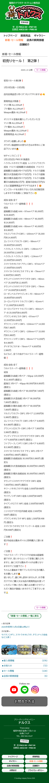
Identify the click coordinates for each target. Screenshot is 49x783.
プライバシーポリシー (36, 770)
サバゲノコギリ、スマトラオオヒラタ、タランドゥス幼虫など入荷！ (24, 634)
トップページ (10, 35)
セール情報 (40, 70)
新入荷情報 (26, 661)
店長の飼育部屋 (35, 40)
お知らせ (26, 666)
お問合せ (13, 770)
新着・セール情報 (14, 40)
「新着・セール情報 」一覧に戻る (24, 616)
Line (24, 690)
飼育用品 (25, 35)
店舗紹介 (24, 44)
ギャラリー (39, 35)
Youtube (14, 690)
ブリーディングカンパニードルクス (24, 12)
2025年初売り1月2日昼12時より (24, 625)
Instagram (35, 690)
